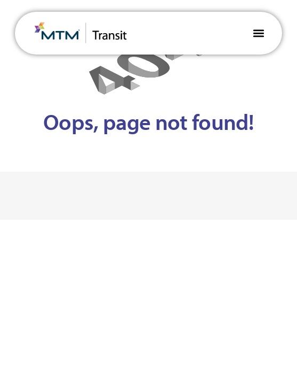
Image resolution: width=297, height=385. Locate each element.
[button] (258, 33)
